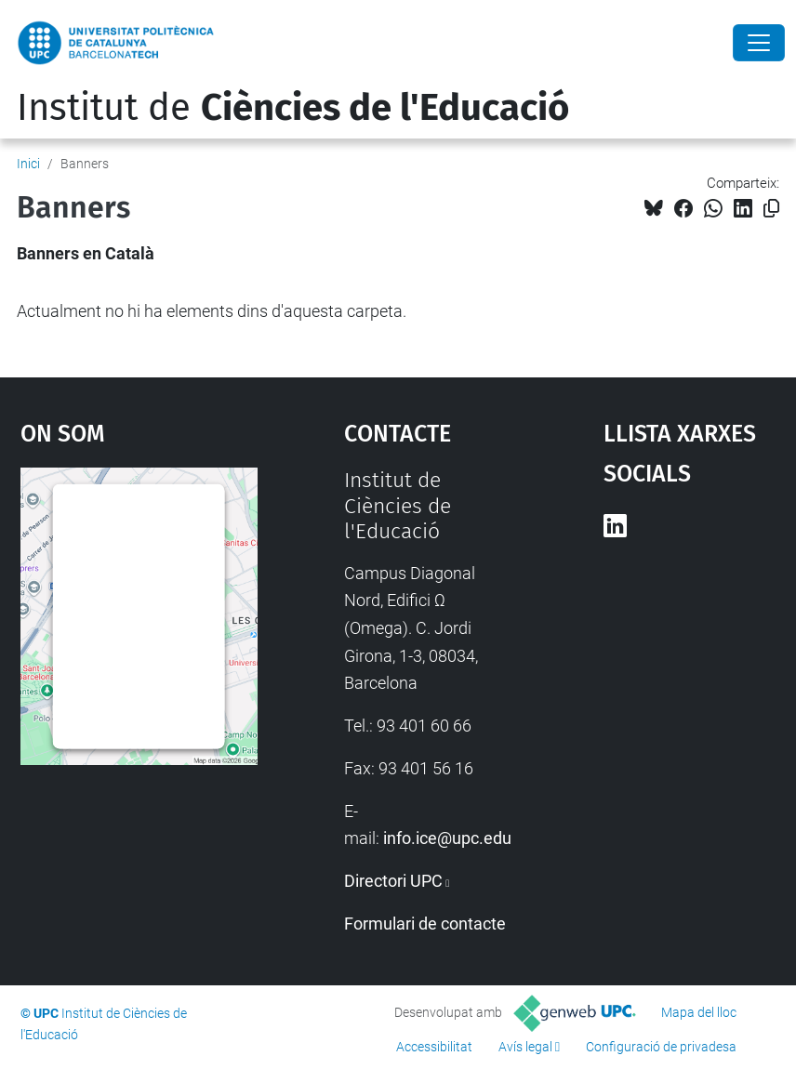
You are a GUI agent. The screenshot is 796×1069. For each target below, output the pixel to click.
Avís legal (525, 1046)
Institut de (293, 108)
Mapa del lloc (698, 1012)
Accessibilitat (434, 1046)
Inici (28, 163)
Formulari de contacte (425, 923)
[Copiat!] (771, 208)
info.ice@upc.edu (447, 838)
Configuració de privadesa (661, 1046)
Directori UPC (393, 881)
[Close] (759, 42)
